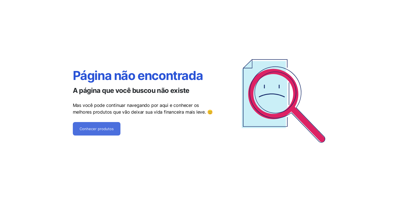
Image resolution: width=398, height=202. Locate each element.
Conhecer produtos (97, 129)
